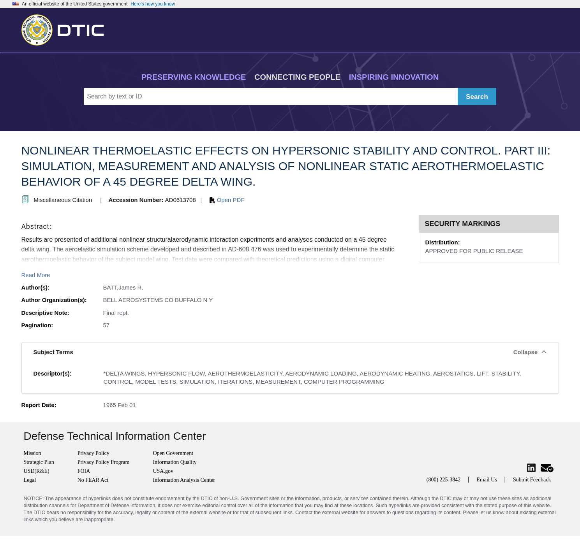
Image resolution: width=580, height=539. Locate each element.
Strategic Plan (39, 462)
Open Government (173, 453)
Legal (30, 480)
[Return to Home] (66, 28)
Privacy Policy (93, 453)
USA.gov (163, 471)
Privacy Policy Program (104, 462)
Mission (32, 453)
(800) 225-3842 (444, 480)
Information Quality (174, 462)
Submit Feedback (532, 480)
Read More (35, 275)
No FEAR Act (93, 480)
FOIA (84, 471)
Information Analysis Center (184, 480)
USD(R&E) (36, 471)
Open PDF (227, 200)
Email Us (486, 480)
